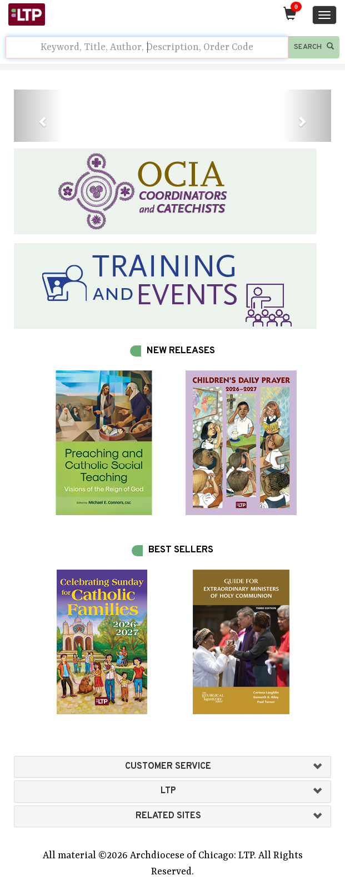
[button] (38, 116)
